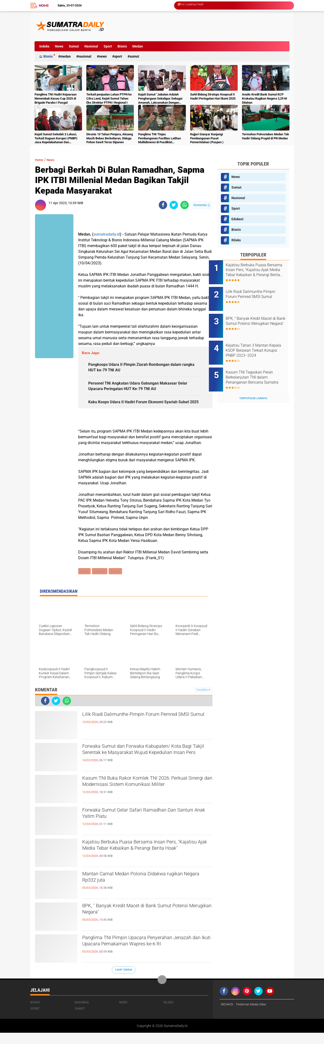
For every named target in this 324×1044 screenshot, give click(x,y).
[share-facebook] (163, 205)
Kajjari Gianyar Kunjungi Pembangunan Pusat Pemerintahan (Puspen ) (207, 138)
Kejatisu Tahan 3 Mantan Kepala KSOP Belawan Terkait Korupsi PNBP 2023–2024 (259, 342)
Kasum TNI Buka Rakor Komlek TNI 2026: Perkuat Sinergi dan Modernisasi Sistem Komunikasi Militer (138, 798)
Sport (108, 46)
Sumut (74, 46)
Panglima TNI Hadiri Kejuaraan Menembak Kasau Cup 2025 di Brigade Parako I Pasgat (56, 98)
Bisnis (122, 46)
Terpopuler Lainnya (253, 385)
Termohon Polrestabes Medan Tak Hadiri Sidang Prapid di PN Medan (265, 136)
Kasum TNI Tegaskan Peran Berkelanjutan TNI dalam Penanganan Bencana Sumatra (257, 367)
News (59, 46)
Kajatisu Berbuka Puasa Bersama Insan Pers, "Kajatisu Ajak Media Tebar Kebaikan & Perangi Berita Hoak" (144, 861)
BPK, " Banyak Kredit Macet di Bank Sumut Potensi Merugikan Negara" (139, 921)
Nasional (91, 46)
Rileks (236, 240)
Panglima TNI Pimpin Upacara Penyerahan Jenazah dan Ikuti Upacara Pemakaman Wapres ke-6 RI (147, 957)
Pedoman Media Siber (253, 1016)
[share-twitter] (174, 205)
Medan (137, 46)
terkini (116, 582)
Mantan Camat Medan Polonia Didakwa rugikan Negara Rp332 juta (147, 889)
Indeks (44, 46)
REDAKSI (227, 1016)
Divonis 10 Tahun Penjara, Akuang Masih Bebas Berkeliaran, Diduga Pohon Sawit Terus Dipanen (109, 138)
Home (44, 5)
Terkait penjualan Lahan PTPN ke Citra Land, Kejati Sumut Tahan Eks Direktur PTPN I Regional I (109, 98)
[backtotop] (162, 991)
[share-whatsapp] (184, 205)
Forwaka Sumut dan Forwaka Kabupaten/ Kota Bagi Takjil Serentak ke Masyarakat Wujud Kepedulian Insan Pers (145, 766)
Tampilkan (203, 700)
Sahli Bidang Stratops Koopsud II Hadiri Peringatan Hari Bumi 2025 (213, 96)
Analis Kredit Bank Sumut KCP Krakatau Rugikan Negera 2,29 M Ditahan (264, 98)
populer (100, 582)
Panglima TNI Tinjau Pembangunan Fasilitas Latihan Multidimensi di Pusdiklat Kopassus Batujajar (159, 138)
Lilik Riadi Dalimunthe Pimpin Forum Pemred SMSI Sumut (142, 730)
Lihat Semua (123, 981)
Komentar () (202, 205)
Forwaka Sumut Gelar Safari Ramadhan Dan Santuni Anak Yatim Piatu (142, 825)
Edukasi (237, 219)
